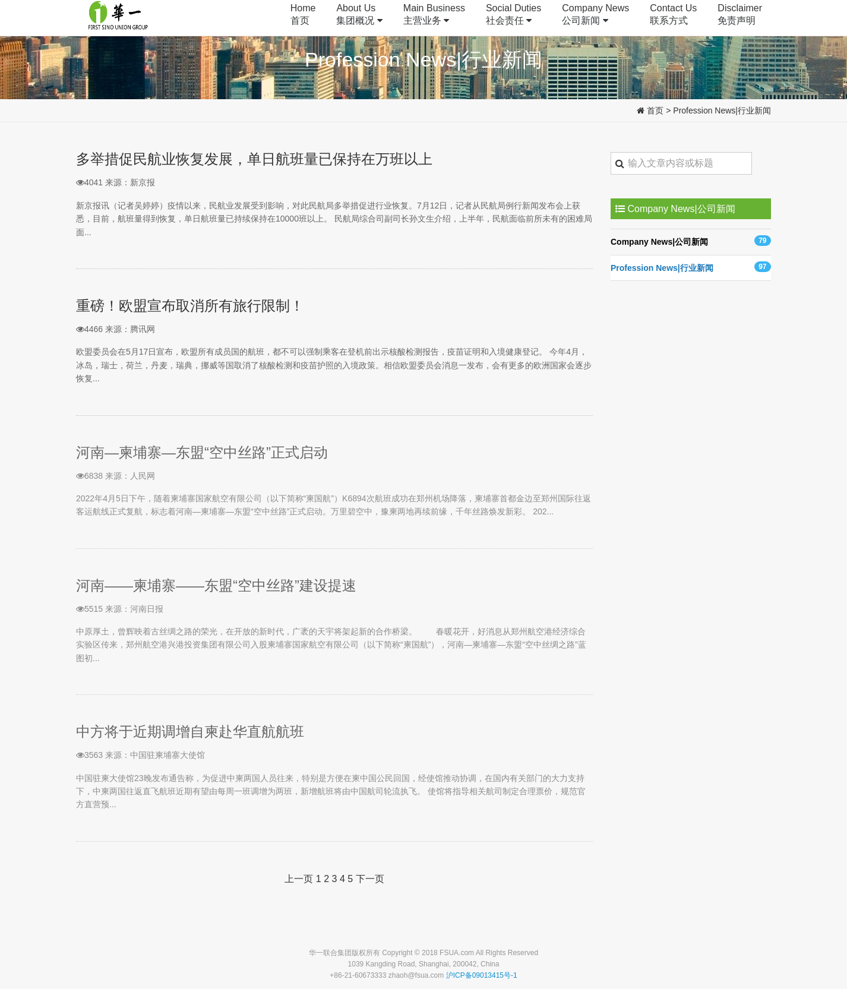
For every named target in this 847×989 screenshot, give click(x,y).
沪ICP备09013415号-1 (481, 975)
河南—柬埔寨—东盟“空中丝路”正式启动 (202, 452)
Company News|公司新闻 (691, 241)
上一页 (299, 879)
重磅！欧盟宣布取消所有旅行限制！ (190, 306)
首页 (655, 110)
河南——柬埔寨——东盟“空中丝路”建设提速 (216, 585)
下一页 (370, 879)
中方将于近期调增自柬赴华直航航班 (190, 731)
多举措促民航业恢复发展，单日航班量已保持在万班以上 (254, 159)
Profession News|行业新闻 (722, 110)
